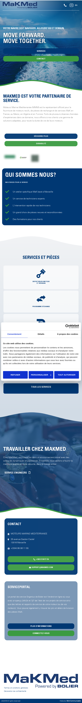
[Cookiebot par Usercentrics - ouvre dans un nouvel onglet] (67, 326)
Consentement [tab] (14, 334)
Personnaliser (41, 375)
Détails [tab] (41, 334)
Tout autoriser (66, 375)
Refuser (15, 375)
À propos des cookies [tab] (67, 334)
